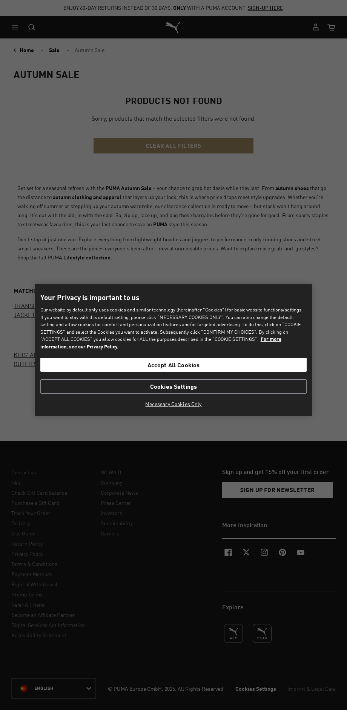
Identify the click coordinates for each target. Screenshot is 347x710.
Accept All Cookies (173, 364)
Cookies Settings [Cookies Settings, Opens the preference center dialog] (173, 386)
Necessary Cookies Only (173, 404)
